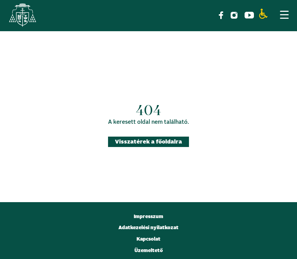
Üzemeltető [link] (148, 250)
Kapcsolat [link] (148, 239)
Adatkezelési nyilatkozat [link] (148, 227)
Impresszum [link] (148, 216)
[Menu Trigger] (284, 14)
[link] (22, 16)
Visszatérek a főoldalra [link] (148, 142)
